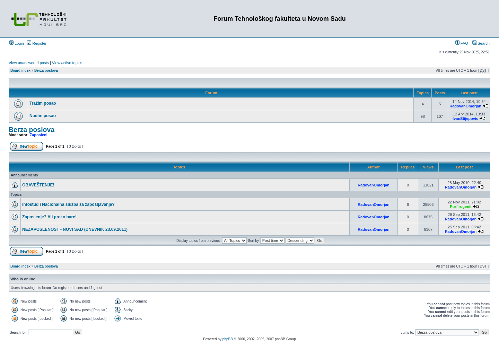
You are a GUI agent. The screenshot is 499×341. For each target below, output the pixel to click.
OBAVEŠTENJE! (38, 185)
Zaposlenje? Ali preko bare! (49, 217)
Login (16, 43)
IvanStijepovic (465, 118)
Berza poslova (46, 70)
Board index (20, 70)
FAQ (461, 43)
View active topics (67, 63)
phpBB (227, 339)
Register (36, 43)
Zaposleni (38, 135)
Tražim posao (42, 103)
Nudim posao (42, 115)
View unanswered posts (29, 63)
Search (481, 43)
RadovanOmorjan (465, 106)
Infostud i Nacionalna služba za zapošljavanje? (68, 204)
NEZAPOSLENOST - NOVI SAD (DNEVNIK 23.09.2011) (75, 229)
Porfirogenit (460, 206)
